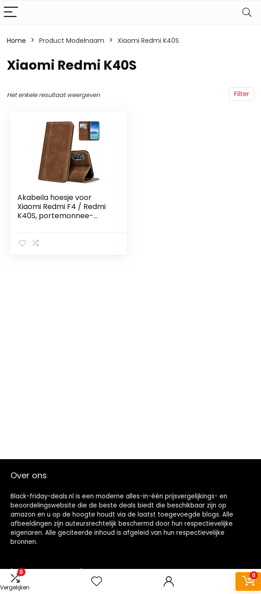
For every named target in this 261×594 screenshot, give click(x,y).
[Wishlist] (96, 581)
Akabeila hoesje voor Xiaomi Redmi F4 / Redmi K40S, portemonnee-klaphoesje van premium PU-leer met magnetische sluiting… (64, 220)
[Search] (247, 12)
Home (16, 40)
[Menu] (11, 12)
